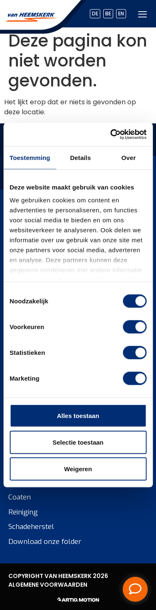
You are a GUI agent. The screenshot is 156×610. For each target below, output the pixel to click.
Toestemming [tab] (30, 157)
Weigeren (78, 468)
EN (121, 13)
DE (95, 13)
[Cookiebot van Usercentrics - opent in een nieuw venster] (111, 134)
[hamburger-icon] (142, 14)
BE (108, 13)
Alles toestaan (78, 415)
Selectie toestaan (78, 441)
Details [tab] (80, 157)
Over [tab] (128, 157)
